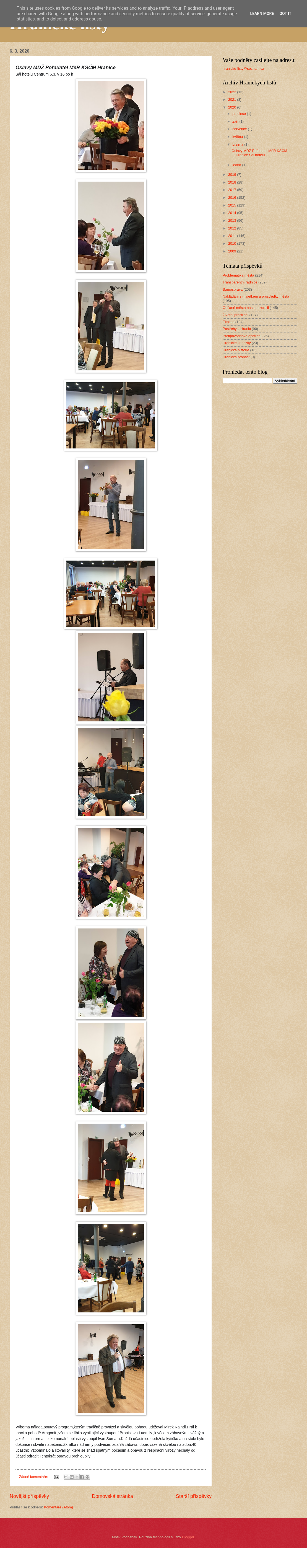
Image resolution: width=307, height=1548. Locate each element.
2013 (232, 220)
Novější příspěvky (29, 1496)
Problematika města (238, 275)
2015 (232, 205)
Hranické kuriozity (237, 343)
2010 (232, 243)
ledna (237, 165)
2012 (232, 228)
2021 (232, 99)
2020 (232, 107)
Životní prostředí (235, 315)
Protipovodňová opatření (242, 336)
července (240, 129)
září (235, 121)
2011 (232, 236)
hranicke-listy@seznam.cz (243, 68)
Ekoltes (228, 322)
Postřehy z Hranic (237, 329)
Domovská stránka (112, 1496)
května (238, 137)
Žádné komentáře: (34, 1477)
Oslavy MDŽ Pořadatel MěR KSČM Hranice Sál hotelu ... (259, 153)
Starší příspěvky (194, 1496)
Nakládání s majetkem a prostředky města (256, 296)
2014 (232, 213)
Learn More (262, 13)
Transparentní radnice (240, 282)
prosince (239, 114)
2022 (232, 92)
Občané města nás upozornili (246, 308)
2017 (232, 190)
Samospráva (233, 289)
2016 (232, 197)
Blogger (188, 1537)
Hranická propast (236, 357)
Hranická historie (236, 350)
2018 (232, 182)
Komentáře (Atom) (58, 1507)
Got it (285, 13)
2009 (232, 251)
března (238, 144)
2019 (232, 174)
